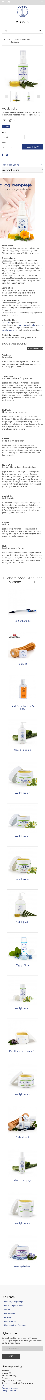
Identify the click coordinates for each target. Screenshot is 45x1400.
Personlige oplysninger (14, 1301)
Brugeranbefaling (10, 170)
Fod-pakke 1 (22, 1137)
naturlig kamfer (8, 330)
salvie (40, 325)
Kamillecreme (22, 879)
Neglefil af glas (22, 620)
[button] (38, 96)
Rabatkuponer (10, 1321)
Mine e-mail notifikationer (15, 1325)
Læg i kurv (32, 146)
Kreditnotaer (9, 1313)
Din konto (8, 1297)
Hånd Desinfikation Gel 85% (22, 708)
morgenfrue (23, 325)
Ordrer (7, 1309)
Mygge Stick (22, 965)
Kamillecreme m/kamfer (22, 1051)
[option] (16, 96)
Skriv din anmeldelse (35, 348)
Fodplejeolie (22, 922)
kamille (32, 325)
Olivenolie (6, 322)
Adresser (8, 1317)
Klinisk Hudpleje (22, 749)
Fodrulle (22, 663)
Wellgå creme (22, 793)
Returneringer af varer (13, 1305)
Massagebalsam (22, 1266)
